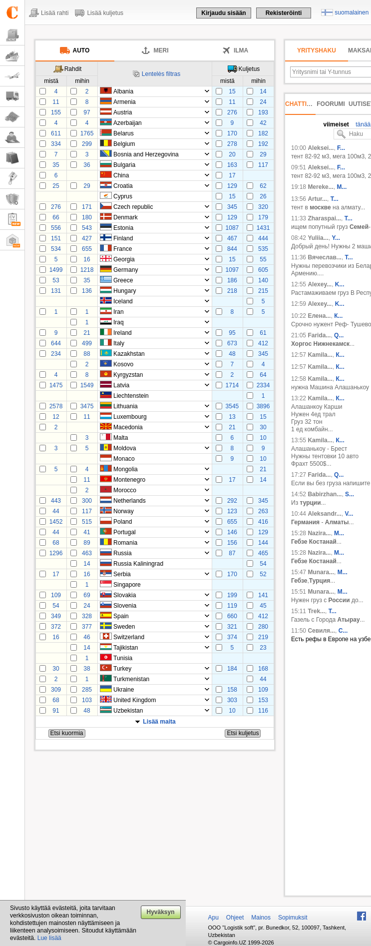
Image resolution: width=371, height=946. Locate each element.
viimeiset (336, 124)
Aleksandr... (324, 513)
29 (263, 154)
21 (86, 332)
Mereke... (320, 186)
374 (232, 637)
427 (87, 238)
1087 (232, 227)
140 (263, 280)
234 (56, 353)
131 (56, 290)
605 (263, 269)
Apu (213, 917)
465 (263, 553)
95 (232, 332)
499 (87, 343)
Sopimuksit (293, 917)
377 (87, 626)
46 (86, 637)
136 (87, 290)
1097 (232, 269)
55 (263, 259)
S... (349, 494)
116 (263, 710)
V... (349, 513)
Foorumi (331, 103)
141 (263, 595)
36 (86, 164)
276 (232, 112)
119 (232, 605)
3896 (263, 406)
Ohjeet (235, 917)
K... (340, 284)
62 (263, 185)
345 (232, 206)
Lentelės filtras (161, 73)
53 (55, 280)
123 (232, 511)
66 (55, 217)
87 (232, 553)
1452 (56, 521)
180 (87, 217)
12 (55, 416)
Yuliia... (318, 237)
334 (56, 143)
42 (263, 122)
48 (232, 353)
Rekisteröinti (284, 12)
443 (56, 500)
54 (263, 563)
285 (87, 689)
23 (263, 647)
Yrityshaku (316, 50)
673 (232, 343)
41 (86, 532)
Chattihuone (306, 103)
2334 (263, 385)
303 (232, 700)
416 (263, 521)
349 (56, 616)
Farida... (319, 335)
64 (263, 374)
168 (263, 668)
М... (342, 186)
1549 (87, 385)
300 (87, 500)
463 (87, 553)
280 (263, 626)
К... (338, 315)
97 (86, 112)
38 (86, 668)
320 (263, 206)
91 (55, 710)
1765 (87, 133)
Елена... (319, 315)
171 (87, 206)
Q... (339, 335)
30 (263, 427)
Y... (336, 237)
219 (263, 637)
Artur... (317, 198)
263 (263, 511)
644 (56, 343)
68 (55, 542)
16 (86, 259)
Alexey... (320, 284)
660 (232, 616)
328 (87, 616)
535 (263, 248)
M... (339, 533)
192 (263, 143)
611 (56, 133)
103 (87, 700)
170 (232, 133)
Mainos (261, 917)
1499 (56, 269)
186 (232, 280)
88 (86, 353)
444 (263, 238)
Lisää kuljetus (105, 12)
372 (56, 626)
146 (232, 532)
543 (87, 227)
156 (232, 542)
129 (232, 185)
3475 (87, 406)
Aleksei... (321, 147)
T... (335, 198)
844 (232, 248)
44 (55, 511)
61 (263, 332)
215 (263, 290)
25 (55, 185)
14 (263, 91)
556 (56, 227)
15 (232, 91)
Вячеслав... (325, 257)
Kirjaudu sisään (223, 12)
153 (263, 700)
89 (86, 542)
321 (232, 626)
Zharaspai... (324, 218)
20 (232, 154)
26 (263, 196)
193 (263, 112)
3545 (232, 406)
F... (341, 147)
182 (263, 133)
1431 (263, 227)
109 (56, 595)
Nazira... (319, 533)
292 (232, 500)
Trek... (316, 611)
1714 (232, 385)
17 (232, 175)
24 (263, 101)
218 (232, 290)
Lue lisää (49, 938)
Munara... (321, 572)
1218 (87, 269)
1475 (56, 385)
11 (55, 101)
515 (87, 521)
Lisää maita (159, 721)
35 (55, 164)
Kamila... (320, 354)
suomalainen (352, 12)
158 (232, 689)
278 (232, 143)
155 (56, 112)
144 (263, 542)
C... (343, 630)
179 (263, 217)
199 (232, 595)
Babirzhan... (325, 494)
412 (263, 343)
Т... (349, 218)
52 (263, 574)
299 (87, 143)
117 (263, 164)
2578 (56, 406)
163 (232, 164)
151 (56, 238)
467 (232, 238)
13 (232, 416)
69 (86, 595)
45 (263, 605)
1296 (56, 553)
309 (56, 689)
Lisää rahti (54, 12)
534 (56, 248)
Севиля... (321, 630)
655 (87, 248)
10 (263, 437)
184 (232, 668)
